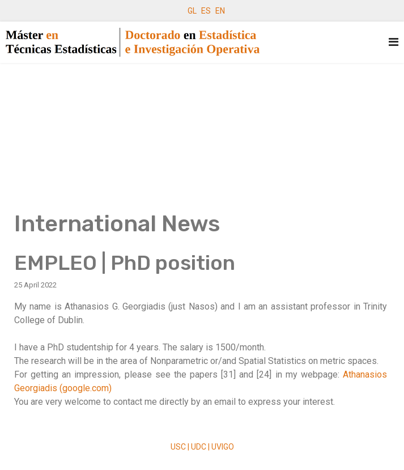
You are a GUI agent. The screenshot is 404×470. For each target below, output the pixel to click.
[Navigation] (393, 42)
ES (206, 10)
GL (192, 10)
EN (220, 10)
